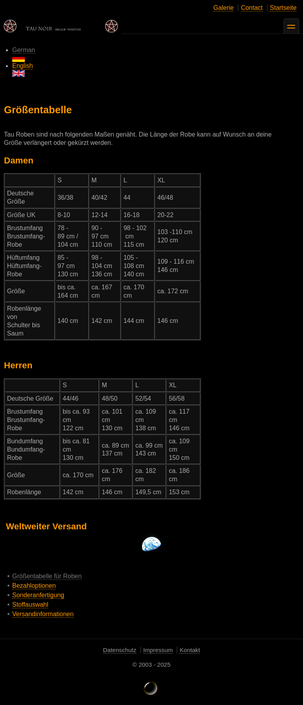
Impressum (158, 650)
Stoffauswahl (30, 604)
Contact (252, 7)
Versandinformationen (43, 614)
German (23, 54)
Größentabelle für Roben (47, 576)
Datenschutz (119, 650)
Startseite (283, 7)
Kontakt (190, 650)
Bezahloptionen (34, 585)
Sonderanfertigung (38, 595)
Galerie (223, 7)
